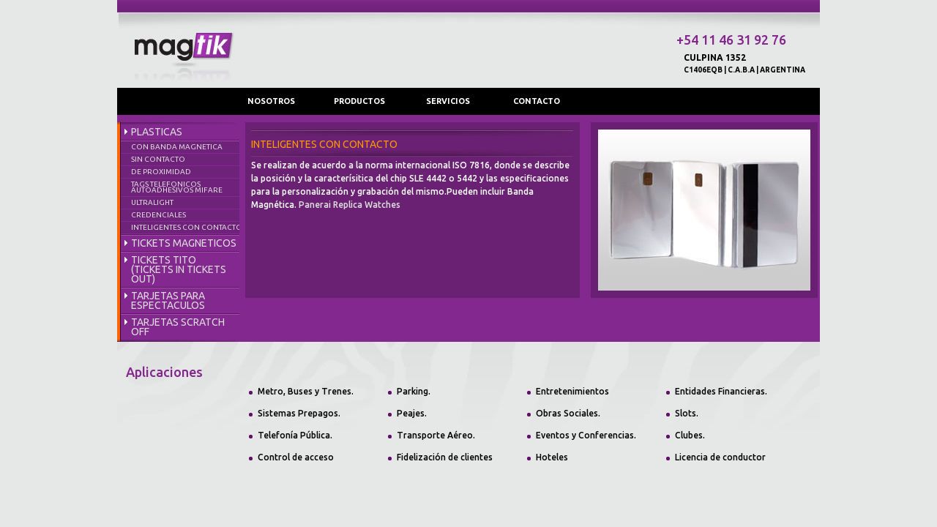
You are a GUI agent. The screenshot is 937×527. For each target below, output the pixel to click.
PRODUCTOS (359, 101)
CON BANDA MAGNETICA (177, 147)
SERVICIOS (448, 101)
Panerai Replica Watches (349, 204)
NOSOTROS (271, 101)
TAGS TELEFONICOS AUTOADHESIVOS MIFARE (177, 187)
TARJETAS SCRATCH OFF (178, 326)
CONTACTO (536, 101)
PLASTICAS (156, 132)
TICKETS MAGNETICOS (183, 243)
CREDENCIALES (158, 215)
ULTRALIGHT (152, 202)
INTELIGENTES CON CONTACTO (186, 227)
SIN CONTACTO (158, 159)
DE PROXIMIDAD (161, 172)
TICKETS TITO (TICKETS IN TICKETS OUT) (178, 269)
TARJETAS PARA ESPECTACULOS (168, 300)
